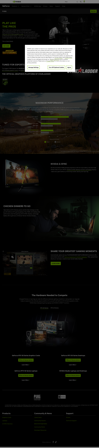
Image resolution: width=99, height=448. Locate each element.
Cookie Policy (68, 57)
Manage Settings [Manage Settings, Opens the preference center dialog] (33, 67)
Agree (69, 67)
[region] (50, 58)
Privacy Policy (58, 57)
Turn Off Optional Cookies (56, 67)
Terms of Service (54, 59)
